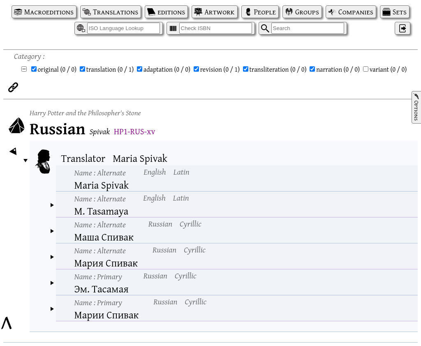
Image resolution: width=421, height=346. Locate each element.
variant (388, 69)
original (57, 69)
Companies (355, 11)
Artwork (219, 11)
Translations (115, 11)
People (265, 11)
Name (100, 172)
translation (110, 69)
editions (171, 11)
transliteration (278, 69)
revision (220, 69)
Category (27, 56)
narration (338, 69)
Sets (400, 11)
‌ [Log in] (402, 28)
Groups (307, 11)
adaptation (166, 69)
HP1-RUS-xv (134, 131)
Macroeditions (49, 11)
